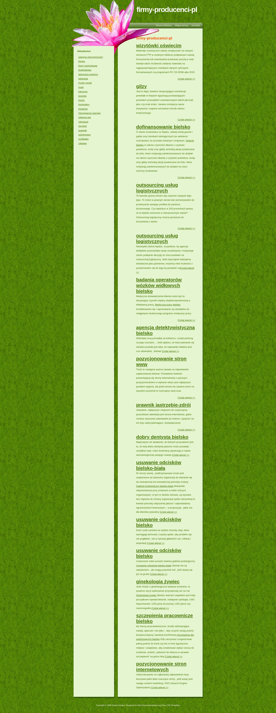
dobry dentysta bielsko (162, 437)
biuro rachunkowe (87, 65)
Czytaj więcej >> (186, 78)
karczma (82, 91)
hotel (81, 87)
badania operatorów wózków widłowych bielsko (159, 285)
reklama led (84, 117)
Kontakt (196, 25)
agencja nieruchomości (90, 57)
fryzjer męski (85, 82)
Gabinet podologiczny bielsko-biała (154, 486)
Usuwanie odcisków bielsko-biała (153, 565)
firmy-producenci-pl (166, 9)
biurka (81, 61)
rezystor (82, 126)
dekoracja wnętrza (88, 74)
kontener (83, 108)
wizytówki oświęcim (159, 45)
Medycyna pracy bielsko (167, 304)
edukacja (83, 78)
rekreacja (83, 121)
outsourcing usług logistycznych (157, 187)
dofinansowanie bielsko (163, 127)
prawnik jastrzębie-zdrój (163, 405)
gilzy (141, 86)
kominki (82, 96)
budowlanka (84, 70)
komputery (84, 104)
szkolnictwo (84, 134)
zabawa (82, 143)
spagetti (82, 130)
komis (81, 100)
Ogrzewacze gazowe (89, 113)
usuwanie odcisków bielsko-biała (158, 465)
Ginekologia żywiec (146, 595)
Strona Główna (164, 25)
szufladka (83, 139)
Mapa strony (181, 25)
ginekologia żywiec (158, 581)
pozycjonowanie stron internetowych (161, 666)
